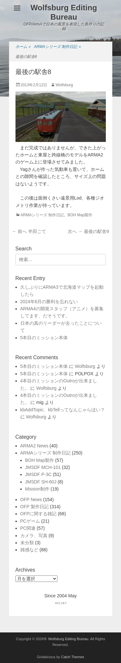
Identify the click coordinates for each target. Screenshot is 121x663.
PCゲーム (30, 521)
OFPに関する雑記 (38, 513)
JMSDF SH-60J (40, 481)
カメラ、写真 (33, 535)
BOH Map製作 (80, 215)
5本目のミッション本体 (44, 337)
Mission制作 (37, 488)
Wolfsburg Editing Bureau (63, 12)
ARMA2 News (34, 445)
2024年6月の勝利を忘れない (49, 301)
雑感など (29, 549)
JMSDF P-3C (38, 474)
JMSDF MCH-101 (43, 467)
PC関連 (27, 528)
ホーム (23, 47)
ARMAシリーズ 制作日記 (57, 47)
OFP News (31, 499)
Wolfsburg (64, 85)
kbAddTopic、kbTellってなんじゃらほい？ (62, 409)
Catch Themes (72, 657)
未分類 (27, 542)
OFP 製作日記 (34, 506)
